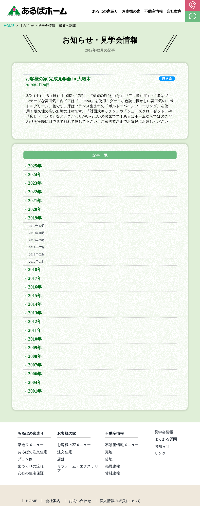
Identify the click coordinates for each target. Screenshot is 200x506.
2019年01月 (37, 262)
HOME (9, 25)
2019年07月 (37, 248)
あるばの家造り (105, 11)
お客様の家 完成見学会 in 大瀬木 (58, 79)
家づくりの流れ (31, 467)
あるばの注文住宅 (32, 452)
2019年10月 (37, 234)
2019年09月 (37, 241)
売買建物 (112, 467)
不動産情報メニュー (122, 445)
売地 (108, 452)
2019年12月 (37, 227)
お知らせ (162, 447)
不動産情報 (153, 11)
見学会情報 (164, 432)
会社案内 (174, 11)
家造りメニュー (31, 445)
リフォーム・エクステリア (77, 469)
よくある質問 (166, 439)
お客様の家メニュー (74, 445)
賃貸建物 (112, 473)
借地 (108, 459)
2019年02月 (37, 255)
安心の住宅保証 (31, 473)
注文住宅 (64, 452)
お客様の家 (131, 11)
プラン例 (25, 459)
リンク (160, 454)
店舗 (61, 459)
